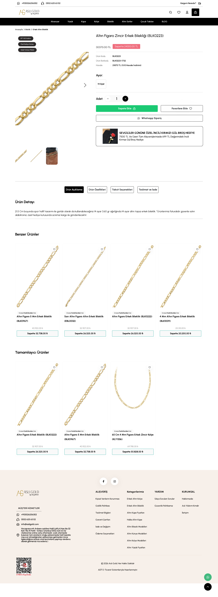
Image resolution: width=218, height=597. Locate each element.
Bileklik (110, 21)
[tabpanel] (109, 208)
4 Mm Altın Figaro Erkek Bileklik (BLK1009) (177, 318)
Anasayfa (19, 29)
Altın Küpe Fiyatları (135, 512)
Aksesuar (55, 21)
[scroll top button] (208, 587)
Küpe (83, 21)
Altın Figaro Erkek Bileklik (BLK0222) (132, 316)
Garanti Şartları (103, 519)
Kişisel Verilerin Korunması (107, 499)
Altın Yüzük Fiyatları (136, 547)
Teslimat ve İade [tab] (148, 189)
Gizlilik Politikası (103, 506)
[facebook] (103, 481)
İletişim (185, 512)
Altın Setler (127, 21)
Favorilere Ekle (182, 108)
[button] (85, 85)
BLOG (164, 21)
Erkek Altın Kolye (134, 499)
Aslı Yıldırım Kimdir (190, 506)
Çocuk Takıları (147, 21)
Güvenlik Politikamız (164, 506)
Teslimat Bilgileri (103, 512)
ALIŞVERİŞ (101, 491)
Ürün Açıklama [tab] (74, 189)
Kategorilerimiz (135, 491)
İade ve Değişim (103, 526)
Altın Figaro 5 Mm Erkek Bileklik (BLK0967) (34, 318)
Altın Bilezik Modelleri (137, 526)
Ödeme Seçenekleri (105, 533)
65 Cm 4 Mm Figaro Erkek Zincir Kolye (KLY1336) (133, 437)
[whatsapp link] (208, 577)
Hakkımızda (187, 499)
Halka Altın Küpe (134, 519)
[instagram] (114, 481)
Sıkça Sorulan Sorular (165, 499)
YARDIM (159, 491)
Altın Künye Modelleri (137, 533)
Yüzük (70, 21)
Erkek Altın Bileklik (40, 29)
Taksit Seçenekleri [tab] (122, 189)
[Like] (54, 249)
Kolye (96, 21)
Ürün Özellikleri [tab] (97, 189)
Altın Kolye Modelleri (136, 540)
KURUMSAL (188, 491)
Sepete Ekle (127, 108)
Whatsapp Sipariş (149, 118)
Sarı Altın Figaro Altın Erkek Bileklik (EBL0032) (84, 318)
